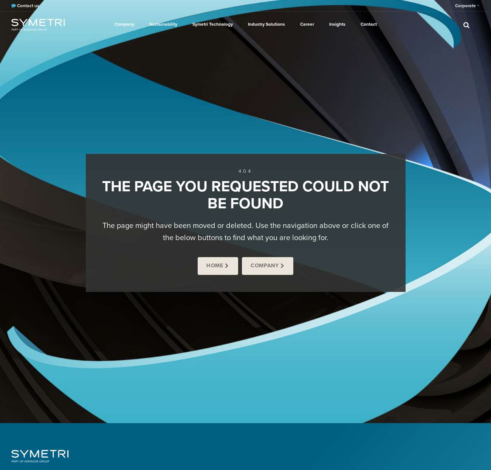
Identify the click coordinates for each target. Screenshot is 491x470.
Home (214, 265)
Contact (369, 24)
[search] (466, 24)
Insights (337, 24)
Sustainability (163, 24)
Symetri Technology (212, 24)
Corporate (467, 5)
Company (124, 24)
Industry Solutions (266, 24)
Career (307, 24)
